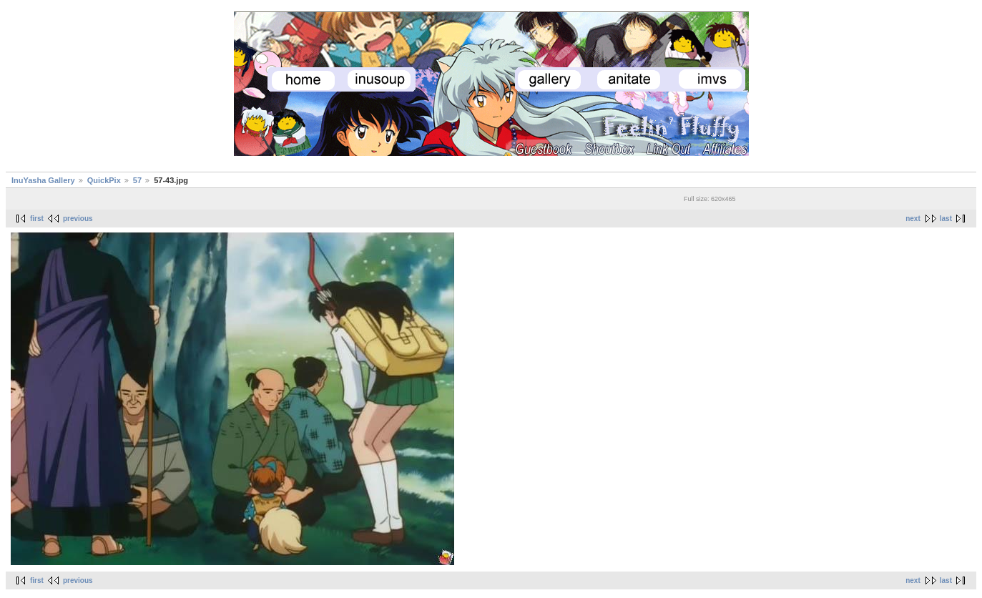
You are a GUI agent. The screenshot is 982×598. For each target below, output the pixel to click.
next (912, 218)
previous (78, 218)
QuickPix (104, 180)
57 (137, 180)
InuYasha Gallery (43, 180)
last (946, 218)
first (37, 218)
